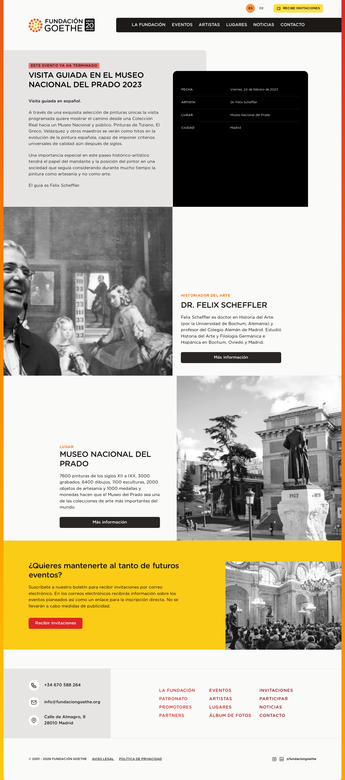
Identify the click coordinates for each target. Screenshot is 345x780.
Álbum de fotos (230, 716)
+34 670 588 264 (62, 685)
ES (250, 8)
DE (261, 8)
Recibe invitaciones (298, 8)
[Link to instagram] (274, 759)
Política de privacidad (140, 759)
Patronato (173, 699)
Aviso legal (103, 759)
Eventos (182, 25)
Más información (241, 359)
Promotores (175, 707)
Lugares (236, 25)
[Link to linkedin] (281, 759)
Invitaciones (276, 691)
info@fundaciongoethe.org (72, 702)
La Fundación (148, 25)
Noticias (263, 25)
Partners (171, 716)
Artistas (209, 25)
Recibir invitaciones (55, 623)
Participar (273, 699)
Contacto (293, 25)
